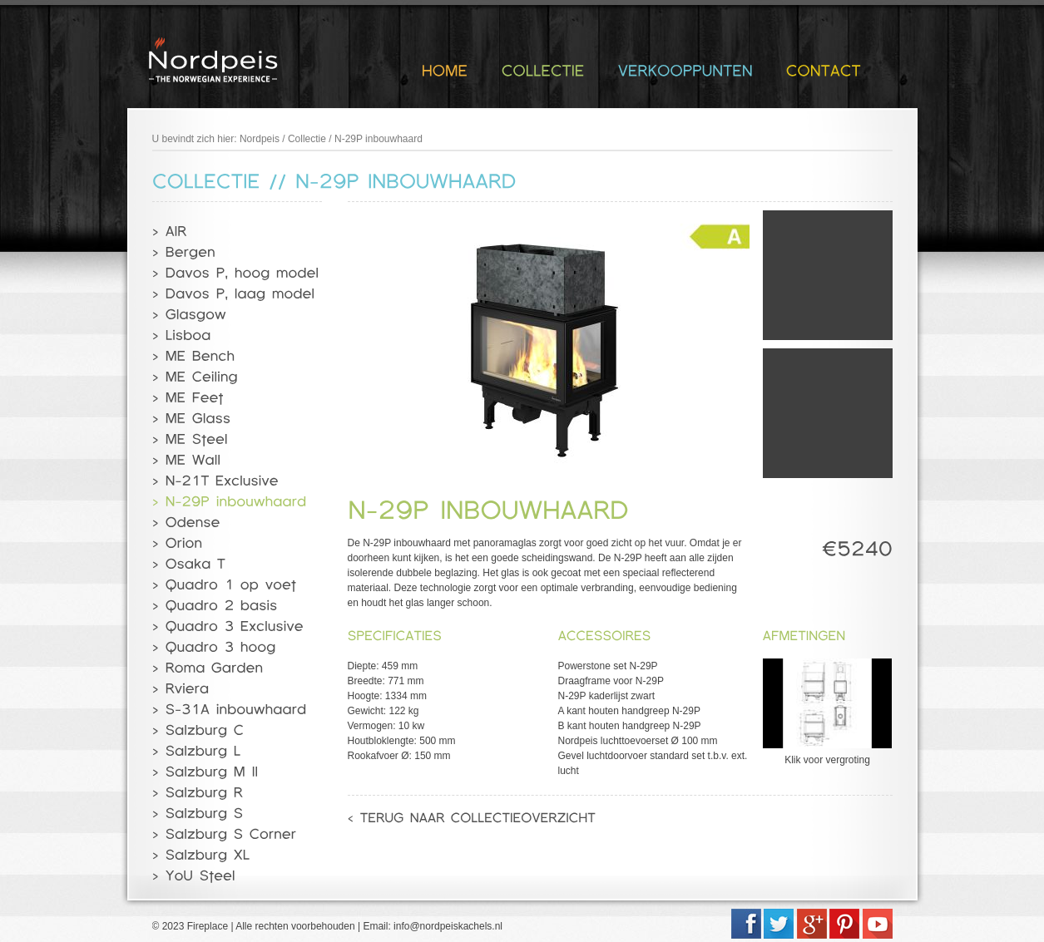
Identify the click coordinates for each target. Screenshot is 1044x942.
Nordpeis (260, 139)
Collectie (307, 139)
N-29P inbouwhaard (378, 139)
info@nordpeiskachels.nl (447, 926)
